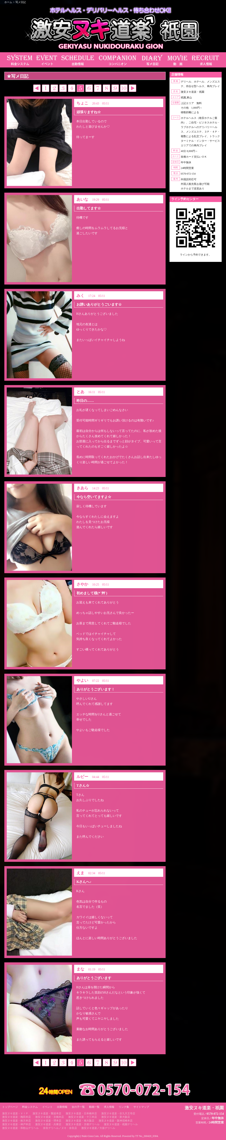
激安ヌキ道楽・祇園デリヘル (121, 1124)
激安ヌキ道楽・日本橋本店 (81, 1113)
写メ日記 (20, 2)
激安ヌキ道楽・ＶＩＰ (15, 1113)
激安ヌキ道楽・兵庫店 (48, 1124)
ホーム (8, 2)
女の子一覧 (78, 1106)
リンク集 (124, 1106)
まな (80, 969)
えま (80, 873)
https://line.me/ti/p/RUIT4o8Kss (196, 258)
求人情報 (109, 1106)
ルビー (82, 777)
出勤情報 (62, 1106)
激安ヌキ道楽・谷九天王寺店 (118, 1113)
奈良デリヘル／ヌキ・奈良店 (60, 1128)
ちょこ (82, 103)
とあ (80, 392)
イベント (47, 1106)
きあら (82, 488)
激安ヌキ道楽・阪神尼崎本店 (116, 1120)
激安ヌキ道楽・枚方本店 (16, 1120)
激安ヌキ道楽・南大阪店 (80, 1120)
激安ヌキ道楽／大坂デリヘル (98, 1128)
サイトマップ (141, 1106)
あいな (82, 199)
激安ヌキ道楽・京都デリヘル (83, 1124)
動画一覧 (94, 1106)
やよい (82, 680)
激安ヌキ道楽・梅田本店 (16, 1116)
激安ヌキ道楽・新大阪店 (115, 1116)
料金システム (30, 1106)
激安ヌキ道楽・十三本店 (82, 1116)
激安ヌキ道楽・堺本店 (48, 1120)
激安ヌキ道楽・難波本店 (47, 1113)
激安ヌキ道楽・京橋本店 (49, 1116)
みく (80, 295)
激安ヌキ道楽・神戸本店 (16, 1124)
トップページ (10, 1106)
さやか (82, 584)
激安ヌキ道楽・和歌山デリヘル (20, 1128)
